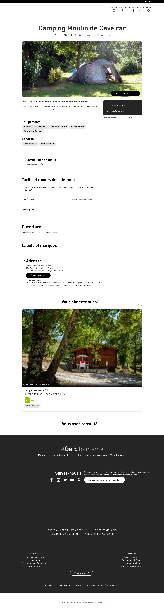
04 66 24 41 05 (118, 105)
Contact (67, 585)
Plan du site (78, 585)
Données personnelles (110, 585)
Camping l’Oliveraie (35, 390)
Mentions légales (92, 585)
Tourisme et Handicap (53, 585)
